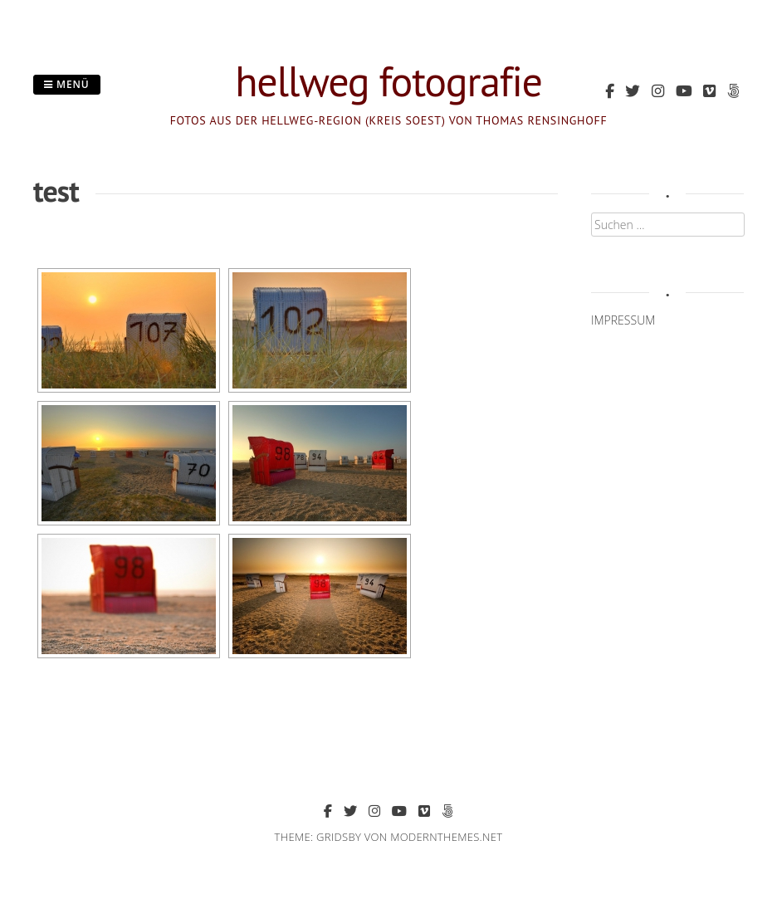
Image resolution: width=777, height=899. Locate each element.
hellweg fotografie (388, 81)
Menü (67, 84)
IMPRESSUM (623, 320)
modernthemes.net (446, 836)
